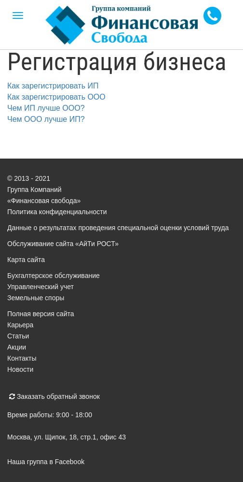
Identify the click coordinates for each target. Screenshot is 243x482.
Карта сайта (26, 259)
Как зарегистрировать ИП (52, 86)
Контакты (21, 358)
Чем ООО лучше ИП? (46, 119)
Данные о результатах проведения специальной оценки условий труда (118, 228)
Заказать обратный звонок (54, 396)
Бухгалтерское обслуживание (53, 275)
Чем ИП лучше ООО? (46, 108)
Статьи (18, 336)
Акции (16, 347)
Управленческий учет (40, 287)
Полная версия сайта (40, 314)
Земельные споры (35, 298)
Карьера (20, 325)
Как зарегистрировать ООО (56, 97)
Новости (20, 369)
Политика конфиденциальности (57, 212)
